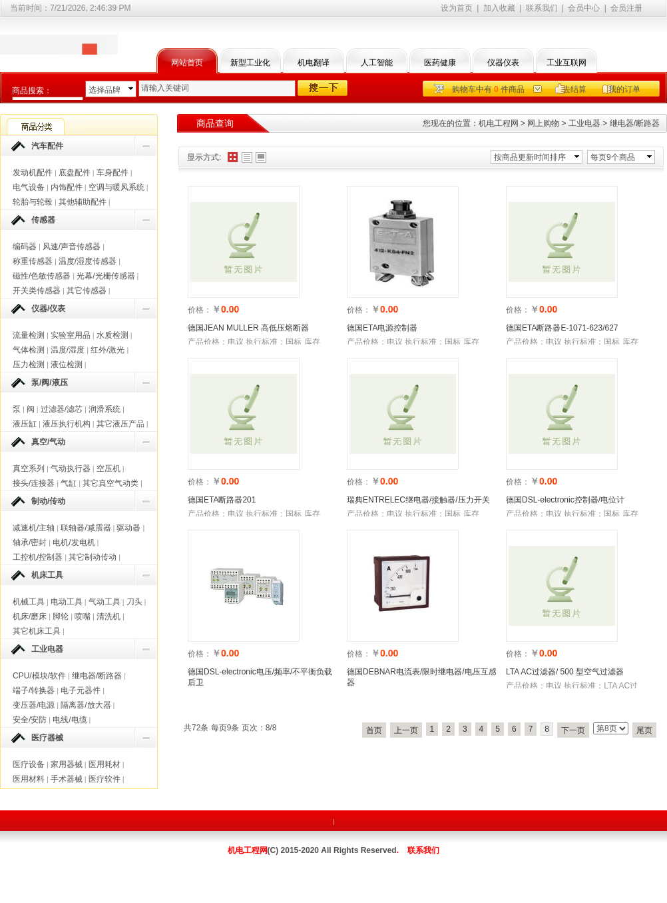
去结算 (574, 89)
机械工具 (29, 601)
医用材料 (29, 779)
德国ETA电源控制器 (382, 328)
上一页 (406, 730)
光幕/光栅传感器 (105, 276)
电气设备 (29, 187)
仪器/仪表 (48, 308)
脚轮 (61, 616)
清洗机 (108, 616)
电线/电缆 (70, 719)
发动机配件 (33, 172)
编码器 (25, 246)
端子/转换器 (34, 690)
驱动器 (128, 527)
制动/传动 (48, 501)
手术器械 (67, 779)
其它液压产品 (120, 424)
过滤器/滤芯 (62, 409)
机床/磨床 (30, 616)
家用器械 (67, 764)
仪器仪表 (503, 62)
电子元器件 (81, 690)
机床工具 (47, 575)
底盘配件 (75, 172)
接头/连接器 (34, 483)
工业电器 (47, 649)
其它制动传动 (92, 557)
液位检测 (67, 364)
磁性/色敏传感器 (42, 276)
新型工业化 (250, 62)
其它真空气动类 (110, 483)
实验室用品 (71, 335)
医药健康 (440, 62)
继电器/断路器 (97, 675)
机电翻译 (314, 62)
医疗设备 (29, 764)
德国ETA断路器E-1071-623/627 (562, 328)
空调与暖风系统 (116, 187)
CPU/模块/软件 (39, 675)
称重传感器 (33, 261)
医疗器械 (47, 737)
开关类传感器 (37, 290)
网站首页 (187, 62)
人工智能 (377, 62)
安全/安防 (30, 719)
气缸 (69, 483)
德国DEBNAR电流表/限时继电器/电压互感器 (422, 677)
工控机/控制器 (38, 557)
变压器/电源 (34, 705)
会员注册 (626, 8)
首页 (374, 730)
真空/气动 (48, 442)
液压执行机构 (67, 424)
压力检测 (29, 364)
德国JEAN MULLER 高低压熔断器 (248, 328)
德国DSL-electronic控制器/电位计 (565, 499)
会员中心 (584, 8)
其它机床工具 (37, 631)
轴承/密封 (30, 542)
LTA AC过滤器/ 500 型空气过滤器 (565, 671)
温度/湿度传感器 (87, 261)
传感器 (43, 220)
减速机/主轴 (34, 527)
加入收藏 (499, 8)
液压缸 (25, 424)
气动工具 (104, 601)
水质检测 (112, 335)
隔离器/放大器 (86, 705)
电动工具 (67, 601)
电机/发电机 (74, 542)
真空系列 (29, 468)
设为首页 (457, 8)
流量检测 (29, 335)
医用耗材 (104, 764)
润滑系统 (104, 409)
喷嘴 (83, 616)
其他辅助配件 (83, 202)
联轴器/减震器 (86, 527)
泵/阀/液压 (49, 382)
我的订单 (624, 89)
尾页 (644, 730)
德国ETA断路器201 (222, 499)
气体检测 (29, 350)
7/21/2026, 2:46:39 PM (90, 8)
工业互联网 (566, 62)
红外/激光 (107, 350)
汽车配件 (47, 146)
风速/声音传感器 (72, 246)
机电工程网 (499, 123)
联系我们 (542, 8)
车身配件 (112, 172)
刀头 (134, 601)
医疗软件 (104, 779)
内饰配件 (67, 187)
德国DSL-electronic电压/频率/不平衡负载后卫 (260, 677)
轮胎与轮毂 (33, 202)
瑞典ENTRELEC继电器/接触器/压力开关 (418, 499)
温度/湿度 (68, 350)
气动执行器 (71, 468)
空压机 (108, 468)
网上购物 (543, 123)
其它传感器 (87, 290)
